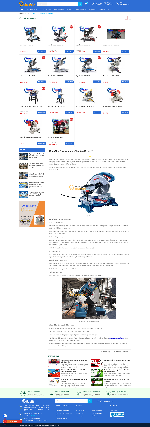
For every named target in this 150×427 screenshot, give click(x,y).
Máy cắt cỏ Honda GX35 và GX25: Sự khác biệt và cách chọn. (72, 370)
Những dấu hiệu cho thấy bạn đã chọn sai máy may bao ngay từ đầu (36, 165)
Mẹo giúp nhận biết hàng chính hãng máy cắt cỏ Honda (74, 360)
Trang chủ (21, 13)
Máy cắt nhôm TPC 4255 (27, 45)
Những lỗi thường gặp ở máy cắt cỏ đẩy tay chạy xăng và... (116, 370)
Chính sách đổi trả (61, 416)
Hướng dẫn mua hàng (99, 3)
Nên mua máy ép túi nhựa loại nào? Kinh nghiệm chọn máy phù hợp (36, 193)
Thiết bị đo (102, 9)
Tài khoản (114, 410)
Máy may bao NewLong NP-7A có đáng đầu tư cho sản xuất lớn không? (37, 155)
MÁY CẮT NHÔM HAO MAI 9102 (85, 106)
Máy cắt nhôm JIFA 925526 (111, 76)
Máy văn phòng (47, 9)
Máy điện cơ (70, 9)
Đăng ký (109, 3)
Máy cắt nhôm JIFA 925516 (83, 76)
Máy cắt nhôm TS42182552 (56, 45)
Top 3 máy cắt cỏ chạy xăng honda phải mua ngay (116, 380)
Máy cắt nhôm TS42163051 (111, 45)
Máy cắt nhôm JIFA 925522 (55, 76)
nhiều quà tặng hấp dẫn (91, 392)
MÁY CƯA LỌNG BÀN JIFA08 (56, 106)
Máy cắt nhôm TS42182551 (83, 45)
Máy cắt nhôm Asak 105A (55, 137)
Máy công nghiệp (59, 9)
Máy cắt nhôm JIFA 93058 (27, 76)
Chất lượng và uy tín (119, 392)
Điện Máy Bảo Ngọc (54, 425)
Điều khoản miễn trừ (61, 418)
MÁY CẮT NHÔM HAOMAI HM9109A (30, 137)
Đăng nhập (110, 4)
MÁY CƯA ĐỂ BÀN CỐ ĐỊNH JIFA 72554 (31, 106)
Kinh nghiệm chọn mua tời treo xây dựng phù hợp (74, 380)
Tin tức (109, 9)
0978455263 (124, 4)
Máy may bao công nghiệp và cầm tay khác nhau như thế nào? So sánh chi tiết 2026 (36, 175)
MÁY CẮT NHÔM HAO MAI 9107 (112, 106)
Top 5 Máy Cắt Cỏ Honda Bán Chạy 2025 (117, 360)
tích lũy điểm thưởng (34, 392)
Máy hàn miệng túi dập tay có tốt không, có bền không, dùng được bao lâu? (36, 185)
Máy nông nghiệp (81, 9)
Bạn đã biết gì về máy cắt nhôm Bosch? (44, 13)
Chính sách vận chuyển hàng (64, 413)
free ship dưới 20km (62, 392)
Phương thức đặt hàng (62, 410)
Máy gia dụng (92, 9)
